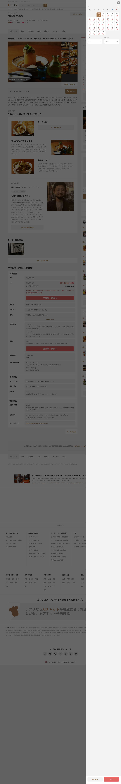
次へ (111, 779)
